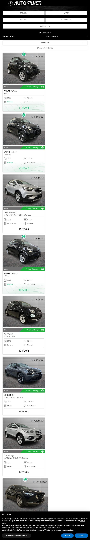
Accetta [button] (81, 535)
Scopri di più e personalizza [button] (16, 535)
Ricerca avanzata (52, 37)
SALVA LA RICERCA (45, 48)
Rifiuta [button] (67, 535)
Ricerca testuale (8, 37)
